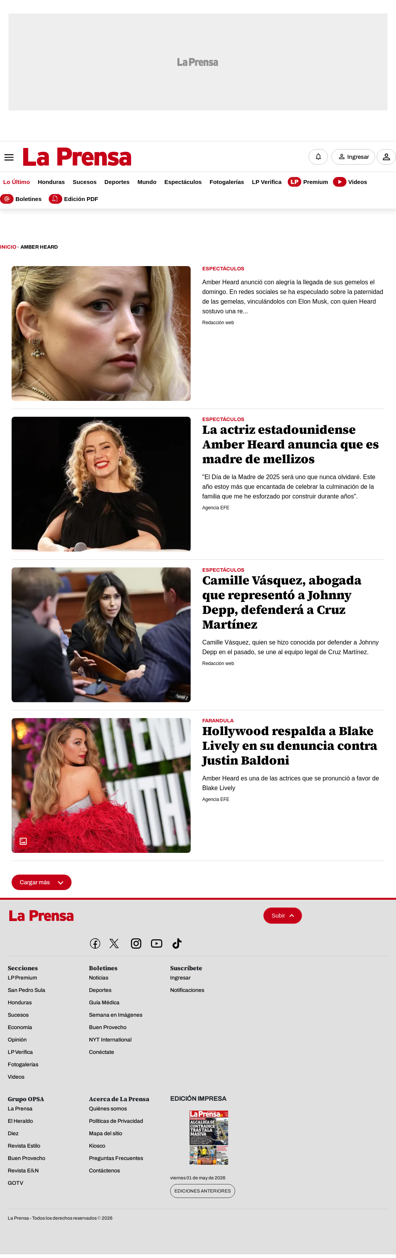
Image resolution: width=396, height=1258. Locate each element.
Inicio (8, 247)
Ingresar (358, 157)
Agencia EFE (215, 507)
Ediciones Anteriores (202, 1191)
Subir (282, 915)
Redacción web (218, 322)
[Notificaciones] (318, 157)
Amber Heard (39, 247)
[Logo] (58, 157)
